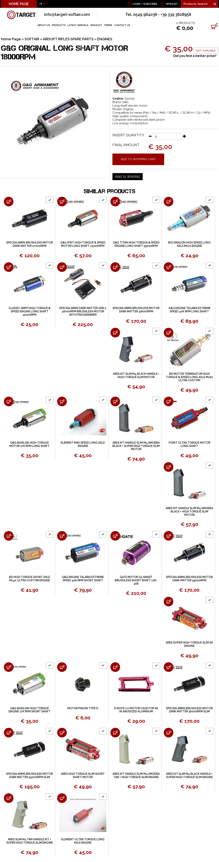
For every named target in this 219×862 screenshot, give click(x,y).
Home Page (11, 39)
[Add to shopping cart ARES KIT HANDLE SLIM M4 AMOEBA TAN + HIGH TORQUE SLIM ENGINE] (115, 732)
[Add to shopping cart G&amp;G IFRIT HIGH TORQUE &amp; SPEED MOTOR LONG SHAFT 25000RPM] (62, 201)
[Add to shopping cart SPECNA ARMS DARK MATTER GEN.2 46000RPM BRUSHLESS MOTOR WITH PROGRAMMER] (62, 267)
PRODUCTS (59, 25)
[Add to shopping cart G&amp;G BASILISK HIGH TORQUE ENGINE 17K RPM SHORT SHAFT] (8, 667)
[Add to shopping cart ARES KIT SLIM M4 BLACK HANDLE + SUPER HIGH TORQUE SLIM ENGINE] (168, 732)
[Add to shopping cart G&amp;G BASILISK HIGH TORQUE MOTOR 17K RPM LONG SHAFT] (8, 401)
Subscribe (150, 3)
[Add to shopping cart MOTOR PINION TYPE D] (62, 667)
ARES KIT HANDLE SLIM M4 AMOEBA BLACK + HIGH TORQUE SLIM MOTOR (189, 511)
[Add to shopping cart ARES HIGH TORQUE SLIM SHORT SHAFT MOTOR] (62, 732)
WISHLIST (172, 3)
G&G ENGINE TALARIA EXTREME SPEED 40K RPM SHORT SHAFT (83, 578)
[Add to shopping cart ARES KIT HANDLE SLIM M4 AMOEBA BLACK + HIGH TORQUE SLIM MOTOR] (168, 467)
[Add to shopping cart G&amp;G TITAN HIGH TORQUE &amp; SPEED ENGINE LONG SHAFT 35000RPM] (115, 201)
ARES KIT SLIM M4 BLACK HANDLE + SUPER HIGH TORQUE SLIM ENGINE (189, 775)
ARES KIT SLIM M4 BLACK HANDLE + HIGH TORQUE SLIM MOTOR (136, 375)
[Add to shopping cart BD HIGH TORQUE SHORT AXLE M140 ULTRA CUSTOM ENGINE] (8, 536)
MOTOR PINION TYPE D (82, 708)
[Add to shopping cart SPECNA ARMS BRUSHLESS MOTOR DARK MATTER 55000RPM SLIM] (8, 732)
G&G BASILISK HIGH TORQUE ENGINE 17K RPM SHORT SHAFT (29, 710)
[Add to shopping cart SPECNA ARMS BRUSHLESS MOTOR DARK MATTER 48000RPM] (115, 267)
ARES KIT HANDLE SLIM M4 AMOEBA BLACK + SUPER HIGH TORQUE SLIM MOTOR (136, 446)
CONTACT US (122, 25)
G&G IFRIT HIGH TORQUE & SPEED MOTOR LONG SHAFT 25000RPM (82, 244)
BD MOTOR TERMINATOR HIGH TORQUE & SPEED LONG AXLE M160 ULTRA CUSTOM (189, 377)
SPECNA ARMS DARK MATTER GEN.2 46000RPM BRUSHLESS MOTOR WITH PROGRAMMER (82, 311)
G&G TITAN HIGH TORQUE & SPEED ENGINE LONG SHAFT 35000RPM (136, 244)
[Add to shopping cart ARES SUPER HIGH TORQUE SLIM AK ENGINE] (168, 601)
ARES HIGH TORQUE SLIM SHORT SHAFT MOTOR (83, 775)
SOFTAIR (32, 39)
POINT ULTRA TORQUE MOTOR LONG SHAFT (189, 444)
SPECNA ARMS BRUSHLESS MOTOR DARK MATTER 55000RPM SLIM (29, 775)
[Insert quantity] (167, 136)
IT (41, 3)
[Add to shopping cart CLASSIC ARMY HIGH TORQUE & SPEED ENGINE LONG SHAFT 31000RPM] (8, 267)
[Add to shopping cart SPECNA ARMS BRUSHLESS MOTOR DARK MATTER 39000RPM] (168, 536)
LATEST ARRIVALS (78, 25)
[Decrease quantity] (150, 136)
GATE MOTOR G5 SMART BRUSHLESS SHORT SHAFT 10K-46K (136, 580)
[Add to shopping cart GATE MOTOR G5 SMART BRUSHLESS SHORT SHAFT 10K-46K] (115, 536)
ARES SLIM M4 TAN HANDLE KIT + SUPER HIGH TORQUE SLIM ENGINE (29, 841)
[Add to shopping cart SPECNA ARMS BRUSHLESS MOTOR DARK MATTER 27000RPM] (8, 201)
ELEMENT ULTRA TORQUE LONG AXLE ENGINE (82, 841)
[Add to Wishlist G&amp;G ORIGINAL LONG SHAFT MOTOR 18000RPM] (127, 176)
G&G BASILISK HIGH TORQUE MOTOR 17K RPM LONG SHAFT (29, 444)
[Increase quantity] (184, 136)
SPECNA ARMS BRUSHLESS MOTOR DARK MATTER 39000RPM (189, 578)
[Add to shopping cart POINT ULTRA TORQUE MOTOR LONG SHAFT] (168, 401)
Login (136, 3)
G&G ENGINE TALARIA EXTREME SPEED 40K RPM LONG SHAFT (189, 310)
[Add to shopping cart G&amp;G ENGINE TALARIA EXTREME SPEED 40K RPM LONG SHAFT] (168, 267)
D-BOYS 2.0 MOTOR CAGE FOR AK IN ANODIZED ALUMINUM (136, 710)
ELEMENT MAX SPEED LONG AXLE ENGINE (83, 444)
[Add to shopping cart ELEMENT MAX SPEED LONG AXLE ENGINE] (62, 401)
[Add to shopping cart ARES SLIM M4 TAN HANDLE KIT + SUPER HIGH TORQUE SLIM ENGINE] (8, 798)
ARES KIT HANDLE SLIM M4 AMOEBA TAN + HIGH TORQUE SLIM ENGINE (136, 775)
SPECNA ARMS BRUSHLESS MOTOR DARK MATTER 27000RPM (29, 244)
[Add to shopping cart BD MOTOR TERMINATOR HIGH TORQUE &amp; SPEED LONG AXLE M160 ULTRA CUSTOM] (168, 332)
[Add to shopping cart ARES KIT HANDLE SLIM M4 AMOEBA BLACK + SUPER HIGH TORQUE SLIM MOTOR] (115, 401)
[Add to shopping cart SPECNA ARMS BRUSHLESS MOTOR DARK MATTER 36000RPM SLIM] (168, 667)
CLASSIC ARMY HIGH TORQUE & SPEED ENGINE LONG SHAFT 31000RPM (29, 311)
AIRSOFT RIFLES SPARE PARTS (68, 39)
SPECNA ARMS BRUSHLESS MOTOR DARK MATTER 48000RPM (136, 310)
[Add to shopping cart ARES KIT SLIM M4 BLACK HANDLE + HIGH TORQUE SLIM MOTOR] (115, 332)
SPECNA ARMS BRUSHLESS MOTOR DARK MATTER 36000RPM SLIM (189, 710)
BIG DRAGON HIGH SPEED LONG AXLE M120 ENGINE (189, 244)
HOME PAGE (19, 4)
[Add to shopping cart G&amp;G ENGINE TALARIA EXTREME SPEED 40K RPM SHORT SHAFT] (62, 536)
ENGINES (104, 39)
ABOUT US (43, 25)
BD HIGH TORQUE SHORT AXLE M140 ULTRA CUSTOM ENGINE (29, 578)
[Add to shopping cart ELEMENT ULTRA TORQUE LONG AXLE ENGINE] (62, 798)
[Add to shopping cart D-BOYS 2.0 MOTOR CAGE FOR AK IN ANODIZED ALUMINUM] (115, 667)
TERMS (108, 25)
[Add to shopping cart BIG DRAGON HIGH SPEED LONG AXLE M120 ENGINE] (168, 201)
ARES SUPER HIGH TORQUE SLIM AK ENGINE (189, 644)
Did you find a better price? (194, 56)
